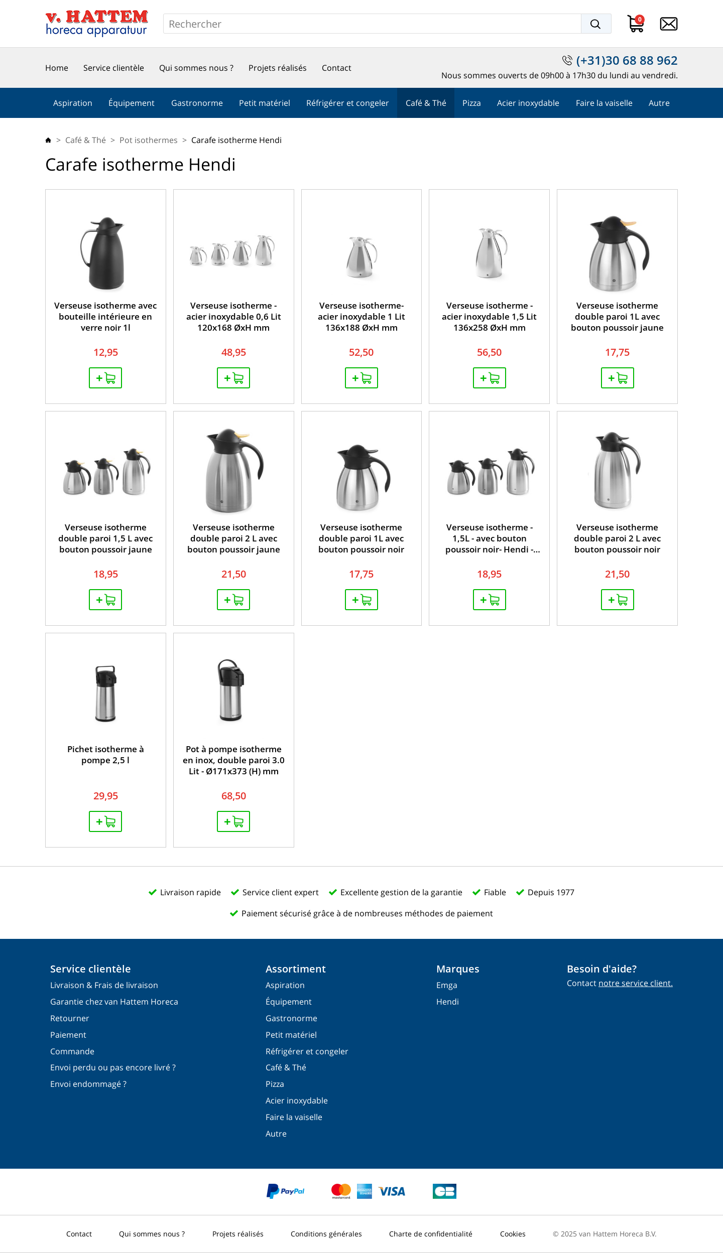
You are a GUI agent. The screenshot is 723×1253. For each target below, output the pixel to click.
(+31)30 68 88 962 (627, 60)
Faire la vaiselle (604, 102)
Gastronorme (197, 102)
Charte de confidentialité (430, 1233)
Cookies (513, 1233)
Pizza (471, 102)
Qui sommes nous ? (196, 67)
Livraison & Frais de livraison (104, 985)
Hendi (447, 1002)
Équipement (131, 102)
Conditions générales (326, 1233)
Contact (336, 67)
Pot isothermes (148, 140)
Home (56, 67)
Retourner (69, 1018)
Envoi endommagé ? (88, 1084)
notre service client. (635, 983)
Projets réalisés (278, 67)
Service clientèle (113, 67)
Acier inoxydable (528, 102)
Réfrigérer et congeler (347, 102)
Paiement (68, 1035)
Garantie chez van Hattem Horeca (114, 1002)
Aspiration (72, 102)
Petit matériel (264, 102)
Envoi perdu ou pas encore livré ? (113, 1067)
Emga (446, 985)
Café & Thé (426, 102)
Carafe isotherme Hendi (236, 140)
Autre (659, 102)
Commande (72, 1051)
